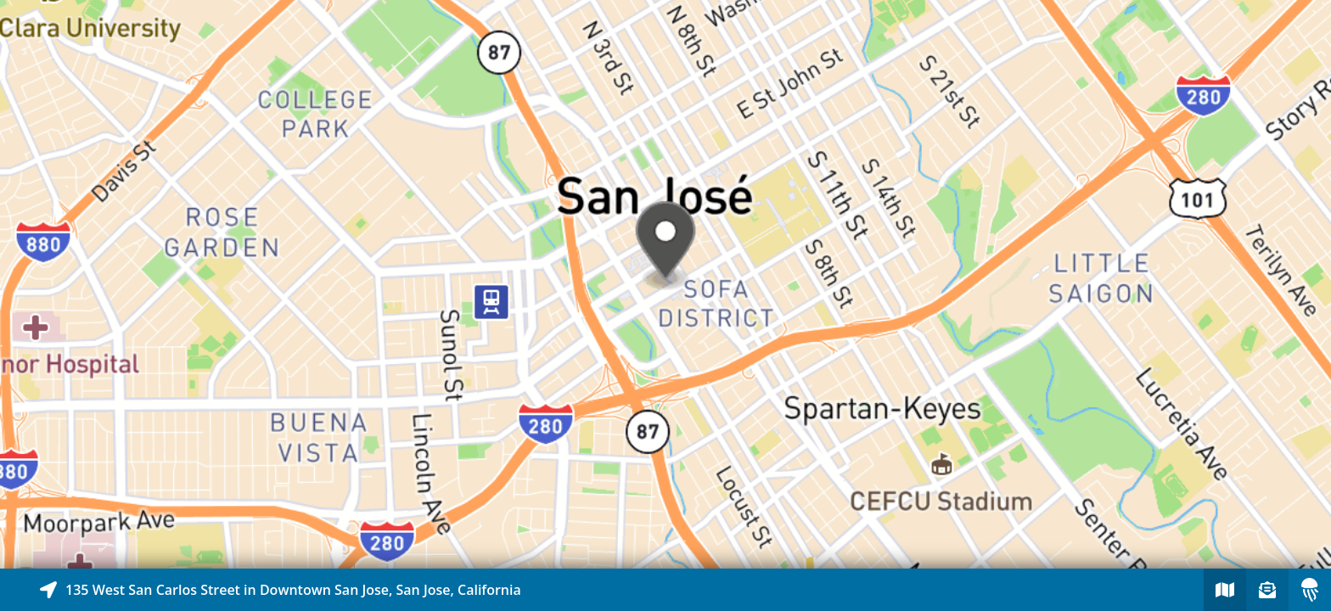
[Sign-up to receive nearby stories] (1267, 590)
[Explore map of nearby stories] (665, 284)
